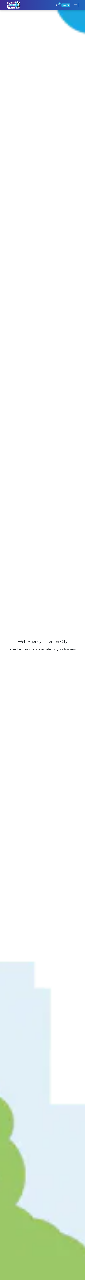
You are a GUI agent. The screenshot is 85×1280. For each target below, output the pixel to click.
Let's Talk (65, 5)
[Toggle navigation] (75, 5)
